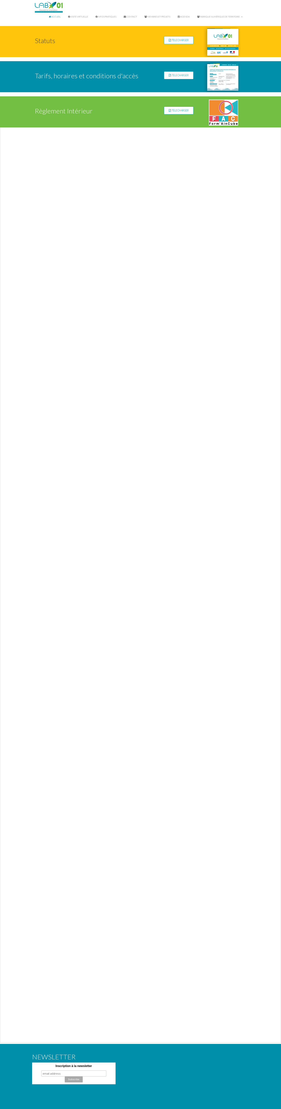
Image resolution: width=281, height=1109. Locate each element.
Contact (130, 16)
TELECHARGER (179, 40)
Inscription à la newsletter (73, 1066)
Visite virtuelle (78, 16)
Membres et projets (157, 16)
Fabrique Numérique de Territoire (220, 16)
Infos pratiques (106, 16)
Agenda (184, 16)
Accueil (55, 16)
